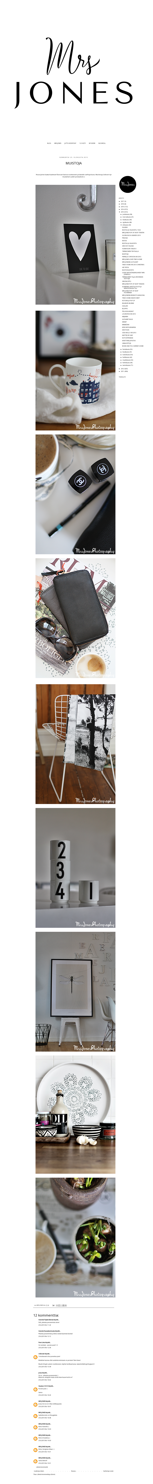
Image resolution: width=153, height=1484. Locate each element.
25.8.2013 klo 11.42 (44, 1325)
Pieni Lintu (41, 1342)
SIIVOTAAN (125, 330)
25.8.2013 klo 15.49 (44, 1367)
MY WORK (92, 143)
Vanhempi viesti (108, 1471)
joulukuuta (126, 214)
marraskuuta (127, 217)
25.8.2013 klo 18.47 (44, 1406)
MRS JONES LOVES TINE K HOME (132, 259)
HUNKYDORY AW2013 (129, 249)
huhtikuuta (126, 357)
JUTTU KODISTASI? (70, 143)
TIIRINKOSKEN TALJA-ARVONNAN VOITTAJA (132, 278)
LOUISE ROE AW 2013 (129, 314)
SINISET (124, 322)
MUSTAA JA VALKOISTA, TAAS (131, 230)
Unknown (41, 1354)
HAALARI (125, 306)
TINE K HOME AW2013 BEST (131, 298)
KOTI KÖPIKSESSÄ (127, 338)
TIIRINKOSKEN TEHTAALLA (130, 251)
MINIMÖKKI (125, 325)
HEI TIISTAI (125, 267)
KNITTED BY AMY (127, 335)
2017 (122, 201)
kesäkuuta (126, 352)
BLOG (49, 143)
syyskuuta (126, 222)
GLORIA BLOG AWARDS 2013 (131, 235)
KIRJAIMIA (125, 317)
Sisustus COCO (43, 1386)
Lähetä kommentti (42, 1467)
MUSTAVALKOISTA (128, 270)
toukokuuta (126, 355)
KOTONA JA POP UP (128, 301)
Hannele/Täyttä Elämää (45, 1320)
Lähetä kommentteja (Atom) (46, 1474)
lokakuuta (126, 220)
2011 (122, 371)
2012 (122, 369)
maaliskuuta (127, 360)
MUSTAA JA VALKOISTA (129, 243)
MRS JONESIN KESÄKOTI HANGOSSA (133, 295)
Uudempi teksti (39, 1471)
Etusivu (73, 1471)
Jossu (40, 1373)
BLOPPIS (125, 309)
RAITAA (124, 241)
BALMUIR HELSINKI (128, 303)
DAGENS (125, 227)
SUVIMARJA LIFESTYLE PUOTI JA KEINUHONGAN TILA (132, 287)
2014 (122, 209)
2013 (122, 212)
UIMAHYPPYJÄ (126, 343)
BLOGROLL (102, 143)
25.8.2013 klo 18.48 (44, 1418)
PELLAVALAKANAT (128, 311)
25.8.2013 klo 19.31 (44, 1452)
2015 (122, 207)
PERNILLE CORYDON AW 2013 (131, 257)
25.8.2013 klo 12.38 (44, 1348)
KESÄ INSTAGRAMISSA (129, 327)
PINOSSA (125, 238)
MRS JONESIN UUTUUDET (130, 262)
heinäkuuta (126, 349)
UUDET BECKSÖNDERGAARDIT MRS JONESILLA (133, 273)
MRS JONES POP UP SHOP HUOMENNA (130, 291)
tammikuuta (127, 365)
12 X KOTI (82, 143)
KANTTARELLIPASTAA (129, 341)
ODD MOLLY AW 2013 (129, 333)
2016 (122, 204)
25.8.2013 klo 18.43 (44, 1395)
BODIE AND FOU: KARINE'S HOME (132, 346)
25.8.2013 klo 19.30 (44, 1429)
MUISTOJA (125, 254)
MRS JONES (57, 143)
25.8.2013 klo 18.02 (44, 1380)
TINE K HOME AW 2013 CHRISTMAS (133, 265)
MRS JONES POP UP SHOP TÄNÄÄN (133, 233)
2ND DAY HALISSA (128, 246)
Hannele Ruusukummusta (46, 1331)
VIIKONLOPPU (126, 281)
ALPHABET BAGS (127, 319)
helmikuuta (126, 363)
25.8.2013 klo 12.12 (44, 1336)
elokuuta (125, 225)
